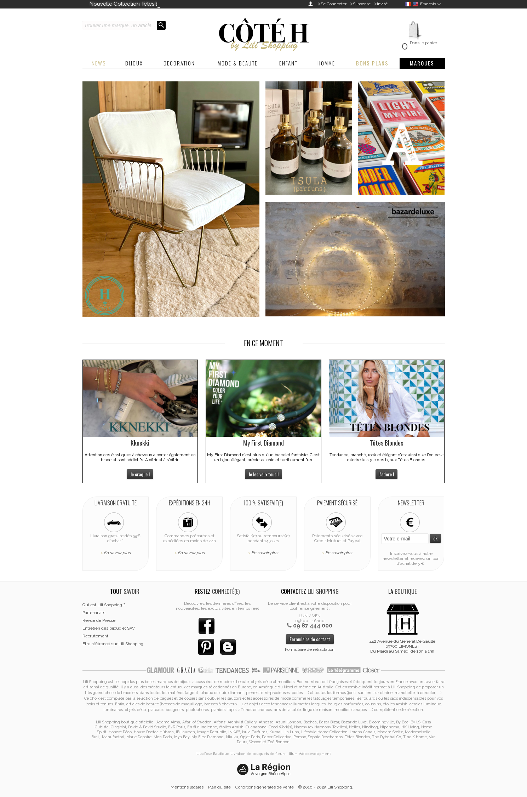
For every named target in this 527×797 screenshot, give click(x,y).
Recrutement (95, 635)
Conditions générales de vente (264, 787)
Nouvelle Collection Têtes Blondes (133, 4)
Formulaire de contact (310, 639)
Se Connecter (333, 3)
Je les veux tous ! (263, 474)
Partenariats (93, 612)
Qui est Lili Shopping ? (103, 604)
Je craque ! (140, 474)
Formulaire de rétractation (309, 649)
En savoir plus (117, 552)
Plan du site (219, 787)
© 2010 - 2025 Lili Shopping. (325, 787)
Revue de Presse (98, 620)
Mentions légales (187, 787)
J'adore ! (386, 474)
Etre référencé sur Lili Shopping (112, 643)
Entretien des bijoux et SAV (108, 628)
